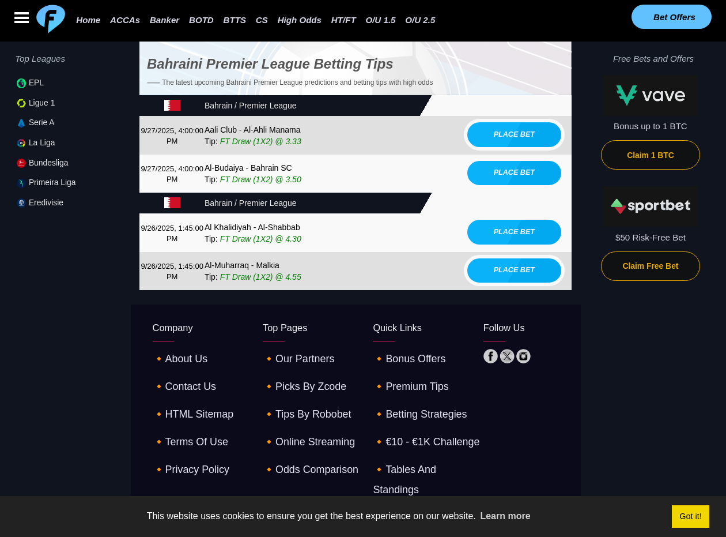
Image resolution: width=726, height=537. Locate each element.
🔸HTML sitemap (187, 394)
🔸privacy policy (185, 433)
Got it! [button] (690, 516)
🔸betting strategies (412, 394)
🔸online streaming (302, 413)
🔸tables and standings (420, 433)
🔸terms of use (185, 413)
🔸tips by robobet (300, 394)
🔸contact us (180, 375)
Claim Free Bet (650, 266)
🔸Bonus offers (403, 355)
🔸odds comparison (303, 433)
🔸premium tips (405, 375)
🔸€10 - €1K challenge (418, 413)
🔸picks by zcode (298, 375)
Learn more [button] (505, 516)
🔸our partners (293, 355)
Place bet (514, 134)
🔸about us (176, 355)
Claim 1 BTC (650, 155)
